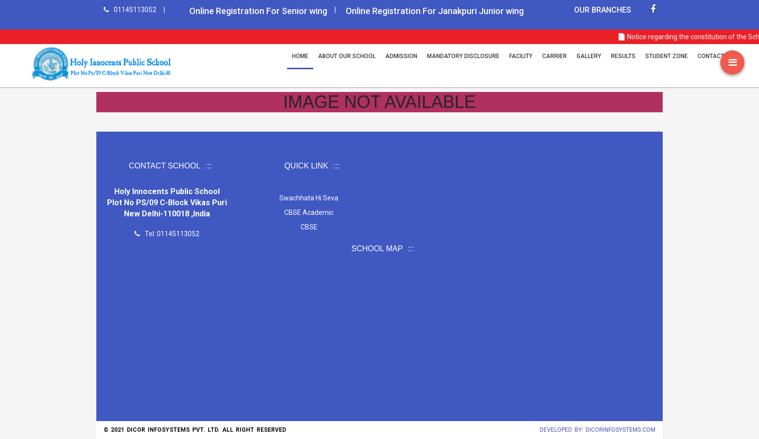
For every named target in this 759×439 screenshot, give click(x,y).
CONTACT (711, 56)
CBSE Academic (309, 212)
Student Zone (666, 56)
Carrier (554, 56)
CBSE (308, 227)
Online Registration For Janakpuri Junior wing (435, 11)
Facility (520, 56)
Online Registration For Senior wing (258, 11)
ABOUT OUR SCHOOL (347, 56)
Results (623, 56)
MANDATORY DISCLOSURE (463, 56)
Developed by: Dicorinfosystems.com (597, 429)
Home (300, 56)
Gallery (589, 56)
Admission (401, 56)
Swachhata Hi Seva (308, 198)
